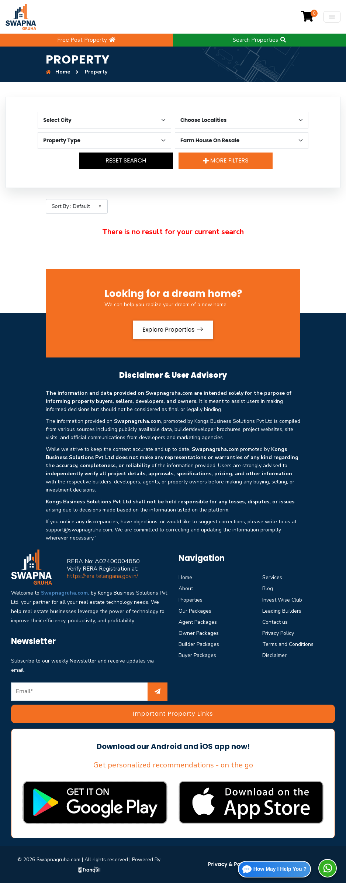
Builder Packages (199, 644)
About (186, 588)
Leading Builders (281, 611)
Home (185, 577)
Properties (191, 599)
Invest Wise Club (282, 599)
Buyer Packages (197, 655)
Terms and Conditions (288, 644)
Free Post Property (86, 40)
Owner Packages (199, 633)
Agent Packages (198, 622)
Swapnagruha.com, (65, 592)
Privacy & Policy (229, 864)
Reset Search (125, 160)
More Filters (226, 160)
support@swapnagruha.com (79, 529)
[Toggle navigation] (331, 17)
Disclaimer (274, 655)
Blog (267, 588)
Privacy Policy (278, 633)
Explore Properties (173, 329)
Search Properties (260, 40)
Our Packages (195, 611)
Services (272, 577)
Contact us (275, 622)
